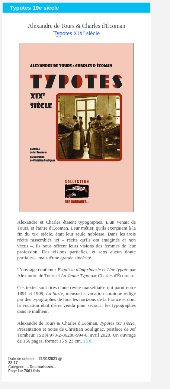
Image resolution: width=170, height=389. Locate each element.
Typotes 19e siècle (34, 7)
